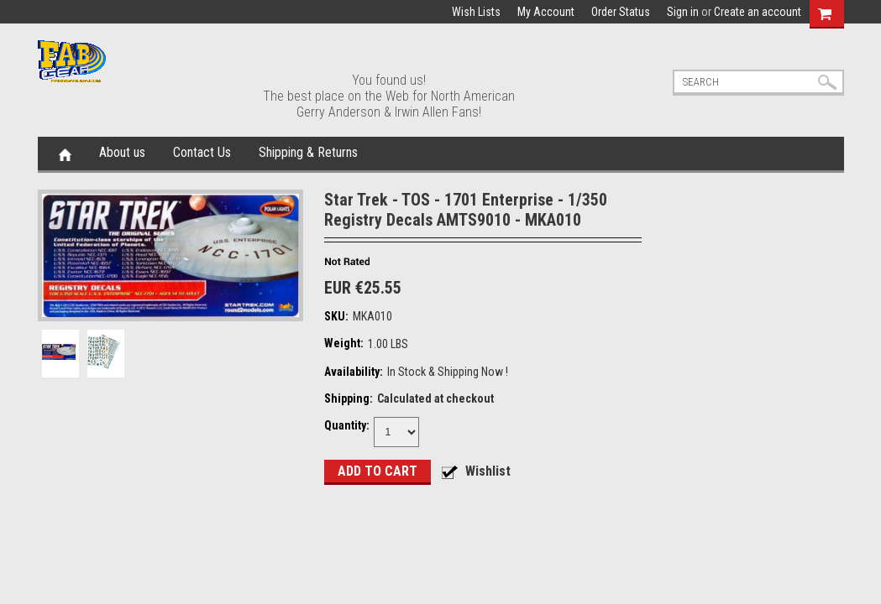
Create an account (757, 11)
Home (65, 153)
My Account (545, 11)
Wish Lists (476, 11)
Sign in (683, 11)
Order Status (620, 11)
